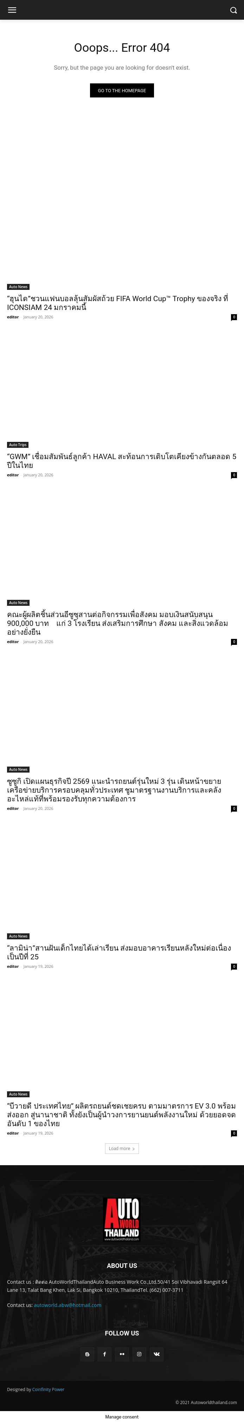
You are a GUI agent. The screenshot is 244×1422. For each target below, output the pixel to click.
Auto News (18, 286)
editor (13, 316)
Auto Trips (17, 444)
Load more (122, 1148)
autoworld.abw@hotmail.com (68, 1305)
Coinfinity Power (48, 1389)
